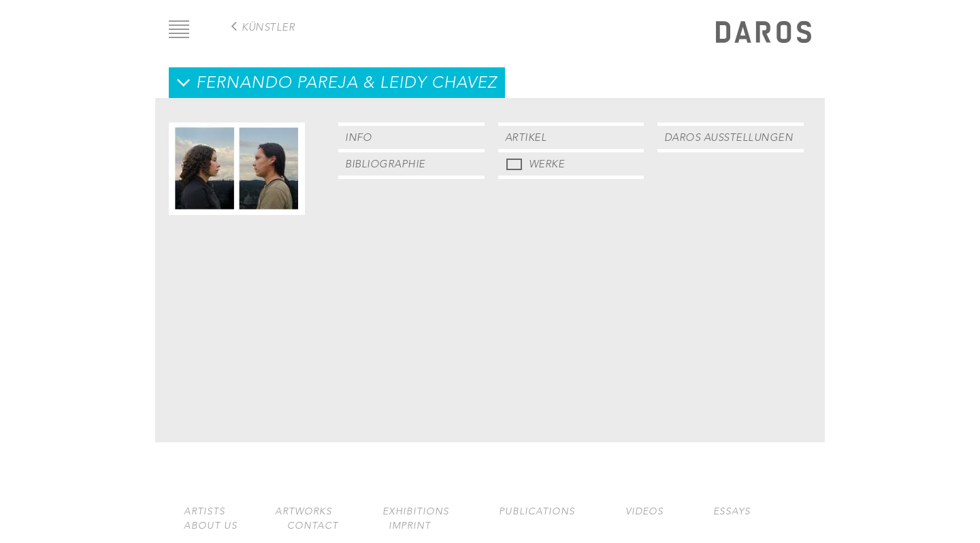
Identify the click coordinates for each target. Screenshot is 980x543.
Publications (537, 511)
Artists (204, 511)
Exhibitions (415, 511)
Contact (312, 525)
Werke (547, 163)
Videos (644, 511)
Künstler (268, 26)
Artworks (303, 511)
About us (211, 525)
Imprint (410, 525)
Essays (732, 511)
